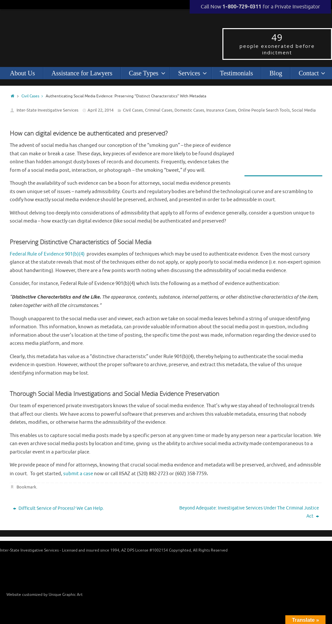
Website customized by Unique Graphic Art (44, 594)
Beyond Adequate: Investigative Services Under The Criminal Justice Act (249, 512)
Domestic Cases (189, 110)
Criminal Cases (158, 110)
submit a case (78, 474)
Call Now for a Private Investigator (260, 7)
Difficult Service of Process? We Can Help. (58, 508)
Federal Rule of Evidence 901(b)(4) (47, 254)
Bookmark (26, 487)
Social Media (304, 110)
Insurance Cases (221, 110)
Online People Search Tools (264, 110)
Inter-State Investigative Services (47, 110)
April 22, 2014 (100, 110)
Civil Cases (33, 96)
